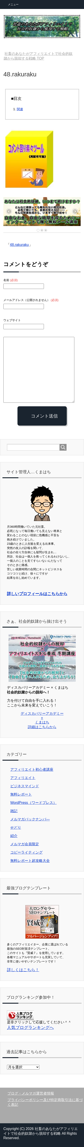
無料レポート (21, 794)
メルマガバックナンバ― (30, 819)
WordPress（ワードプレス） (33, 803)
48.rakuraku (19, 245)
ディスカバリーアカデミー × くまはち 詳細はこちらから (42, 720)
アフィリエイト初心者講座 (31, 769)
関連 (20, 109)
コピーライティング (26, 852)
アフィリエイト (22, 778)
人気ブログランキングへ (30, 1027)
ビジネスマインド (24, 786)
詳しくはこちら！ (23, 970)
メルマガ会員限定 (24, 844)
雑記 (13, 811)
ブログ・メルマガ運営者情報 (30, 1093)
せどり (15, 827)
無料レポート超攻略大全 (30, 861)
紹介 (13, 836)
